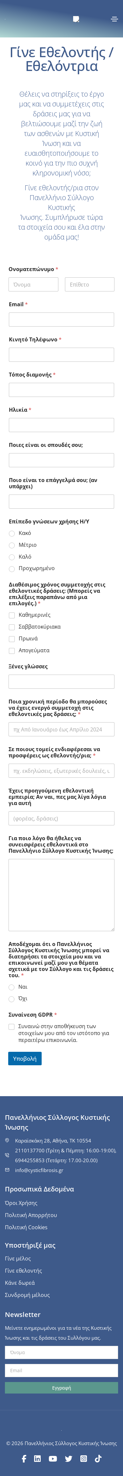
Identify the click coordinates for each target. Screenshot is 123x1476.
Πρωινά (28, 638)
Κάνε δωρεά (20, 1282)
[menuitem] (76, 19)
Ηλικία (20, 410)
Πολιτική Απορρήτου (31, 1215)
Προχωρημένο (37, 568)
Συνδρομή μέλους (27, 1295)
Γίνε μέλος (18, 1258)
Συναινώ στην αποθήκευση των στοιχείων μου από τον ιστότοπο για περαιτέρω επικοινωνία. (63, 1033)
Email (18, 304)
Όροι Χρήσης (21, 1203)
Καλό (25, 556)
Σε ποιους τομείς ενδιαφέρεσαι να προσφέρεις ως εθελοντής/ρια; (54, 752)
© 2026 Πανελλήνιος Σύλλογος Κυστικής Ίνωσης (61, 1443)
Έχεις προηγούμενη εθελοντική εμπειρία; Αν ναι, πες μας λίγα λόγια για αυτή (57, 797)
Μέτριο (28, 545)
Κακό (25, 533)
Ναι (22, 986)
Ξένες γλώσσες (28, 666)
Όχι (22, 998)
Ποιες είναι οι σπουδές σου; (46, 445)
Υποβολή (25, 1058)
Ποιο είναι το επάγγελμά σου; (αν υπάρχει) (53, 483)
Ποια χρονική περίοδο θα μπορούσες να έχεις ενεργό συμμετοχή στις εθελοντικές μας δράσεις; (58, 708)
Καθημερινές (35, 614)
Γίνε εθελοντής (23, 1270)
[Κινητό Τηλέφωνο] (61, 355)
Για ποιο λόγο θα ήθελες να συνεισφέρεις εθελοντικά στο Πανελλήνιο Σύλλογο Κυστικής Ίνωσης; (61, 844)
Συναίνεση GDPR (33, 1015)
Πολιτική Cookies (26, 1227)
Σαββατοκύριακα (40, 626)
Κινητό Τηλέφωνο (35, 339)
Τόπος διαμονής (32, 375)
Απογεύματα (34, 650)
